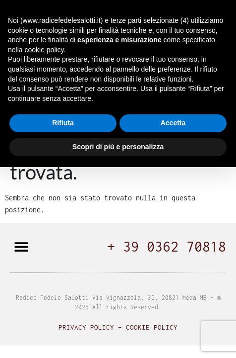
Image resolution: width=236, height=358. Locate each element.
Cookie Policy (151, 327)
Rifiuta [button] (63, 123)
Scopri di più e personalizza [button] (118, 147)
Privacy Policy (86, 327)
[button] (21, 246)
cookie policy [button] (43, 50)
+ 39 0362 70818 (166, 246)
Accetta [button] (173, 123)
